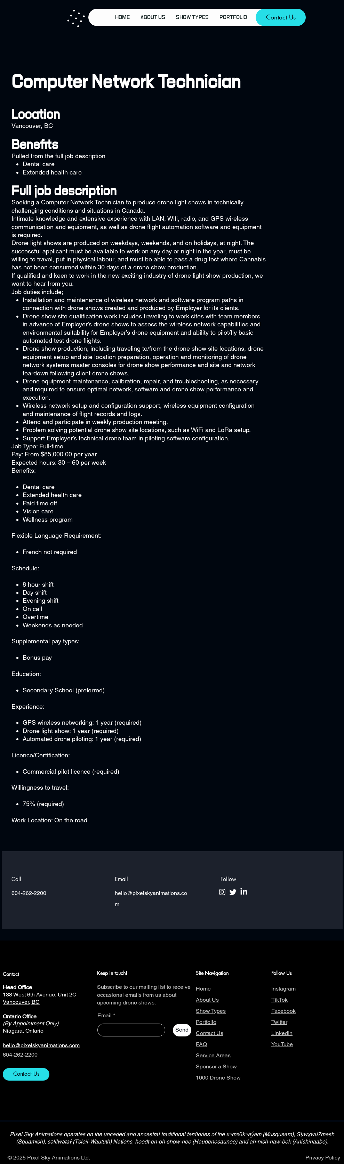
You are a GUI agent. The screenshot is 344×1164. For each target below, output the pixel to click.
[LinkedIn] (244, 892)
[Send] (182, 1030)
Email (104, 1015)
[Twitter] (233, 892)
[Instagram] (222, 892)
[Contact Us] (281, 17)
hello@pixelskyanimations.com (41, 1045)
